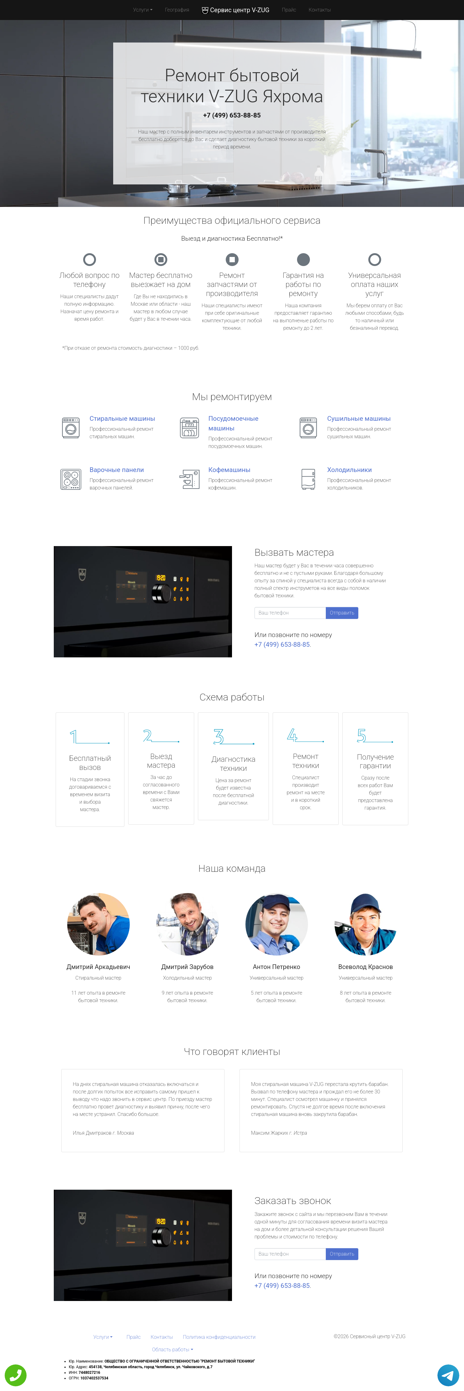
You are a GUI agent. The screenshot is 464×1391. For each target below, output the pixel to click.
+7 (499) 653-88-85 (232, 115)
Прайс (289, 10)
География (177, 10)
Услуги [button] (141, 10)
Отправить (342, 613)
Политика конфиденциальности (219, 1337)
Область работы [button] (170, 1350)
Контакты (320, 10)
